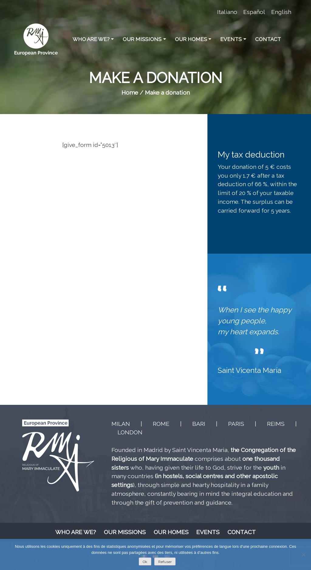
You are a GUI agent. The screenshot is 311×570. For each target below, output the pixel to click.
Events (231, 39)
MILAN (120, 423)
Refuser (165, 562)
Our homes (191, 39)
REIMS (276, 423)
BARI (198, 423)
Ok (145, 562)
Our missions (142, 39)
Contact (268, 39)
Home (129, 92)
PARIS (236, 423)
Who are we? (91, 39)
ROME (161, 423)
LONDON (130, 432)
